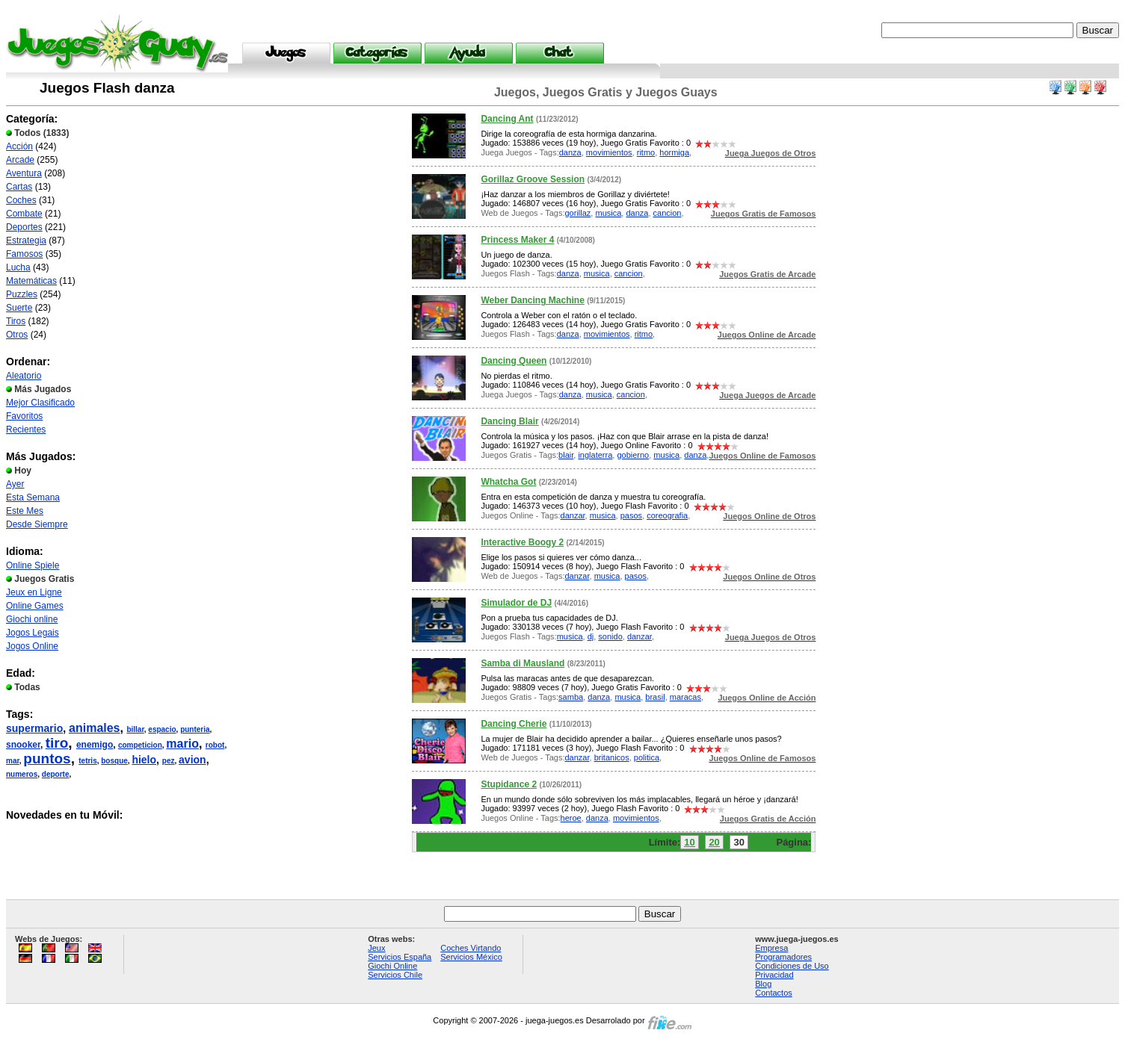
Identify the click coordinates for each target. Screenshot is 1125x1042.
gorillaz (577, 212)
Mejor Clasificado (40, 402)
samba (570, 696)
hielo (144, 760)
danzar (573, 515)
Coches (21, 200)
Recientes (26, 429)
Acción (19, 146)
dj (591, 636)
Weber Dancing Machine (532, 300)
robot (215, 745)
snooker (23, 744)
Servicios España (399, 956)
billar (135, 729)
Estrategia (26, 240)
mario (182, 743)
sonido (610, 636)
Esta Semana (33, 497)
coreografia (667, 515)
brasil (655, 696)
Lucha (18, 267)
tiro (57, 743)
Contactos (773, 992)
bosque (114, 761)
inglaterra (595, 454)
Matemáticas (31, 281)
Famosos (24, 254)
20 (714, 842)
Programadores (783, 956)
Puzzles (21, 294)
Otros (17, 334)
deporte (56, 774)
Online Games (35, 606)
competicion (140, 745)
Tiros (15, 321)
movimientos (609, 152)
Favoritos (24, 416)
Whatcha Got (508, 482)
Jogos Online (32, 646)
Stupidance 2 (509, 784)
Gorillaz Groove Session (533, 179)
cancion (667, 212)
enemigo (94, 744)
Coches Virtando (470, 947)
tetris (87, 761)
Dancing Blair (509, 421)
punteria (194, 729)
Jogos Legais (32, 632)
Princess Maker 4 (517, 240)
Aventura (24, 173)
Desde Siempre (37, 524)
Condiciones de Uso (791, 965)
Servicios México (471, 956)
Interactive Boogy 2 (522, 542)
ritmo (646, 152)
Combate (24, 213)
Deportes (24, 227)
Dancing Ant (507, 119)
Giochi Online (392, 965)
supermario (34, 728)
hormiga (674, 152)
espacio (162, 729)
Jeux (376, 947)
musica (608, 212)
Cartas (19, 187)
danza (570, 152)
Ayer (15, 484)
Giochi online (32, 619)
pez (168, 761)
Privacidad (774, 974)
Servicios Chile (395, 974)
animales (94, 728)
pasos (631, 515)
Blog (763, 983)
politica (646, 757)
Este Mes (24, 511)
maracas (685, 696)
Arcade (20, 160)
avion (192, 760)
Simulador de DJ (516, 603)
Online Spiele (32, 565)
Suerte (19, 308)
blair (565, 454)
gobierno (633, 454)
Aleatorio (23, 375)
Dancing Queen (513, 361)
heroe (571, 817)
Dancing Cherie (513, 724)
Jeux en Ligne (34, 592)
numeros (21, 774)
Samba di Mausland (522, 663)
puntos (46, 758)
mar (12, 761)
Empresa (771, 947)
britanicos (611, 757)
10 (689, 842)
